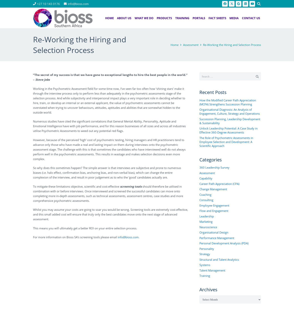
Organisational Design (213, 232)
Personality (206, 249)
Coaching (205, 195)
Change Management (213, 189)
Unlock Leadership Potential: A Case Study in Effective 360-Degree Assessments (228, 130)
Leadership (206, 216)
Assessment (207, 173)
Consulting (206, 200)
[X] (232, 4)
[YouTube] (252, 4)
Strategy (204, 254)
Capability (205, 178)
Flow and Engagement (213, 211)
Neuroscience (208, 227)
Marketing (206, 221)
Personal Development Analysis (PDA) (223, 243)
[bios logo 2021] (63, 18)
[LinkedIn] (245, 4)
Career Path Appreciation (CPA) (219, 184)
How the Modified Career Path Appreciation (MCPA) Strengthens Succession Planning (227, 102)
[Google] (238, 4)
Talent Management (212, 270)
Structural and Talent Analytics (219, 259)
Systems (204, 265)
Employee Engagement (214, 205)
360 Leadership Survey (214, 167)
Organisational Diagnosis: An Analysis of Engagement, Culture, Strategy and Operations (229, 111)
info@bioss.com (128, 237)
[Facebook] (225, 4)
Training (204, 276)
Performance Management (216, 238)
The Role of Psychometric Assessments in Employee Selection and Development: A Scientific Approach (226, 142)
